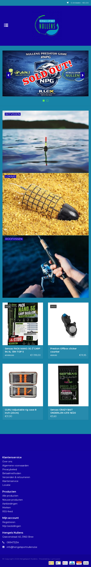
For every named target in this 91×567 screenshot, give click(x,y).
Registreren (8, 522)
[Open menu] (6, 25)
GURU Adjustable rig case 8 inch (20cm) (20, 411)
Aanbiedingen (9, 503)
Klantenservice (10, 481)
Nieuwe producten (12, 499)
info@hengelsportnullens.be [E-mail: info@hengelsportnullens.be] (22, 547)
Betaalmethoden (11, 473)
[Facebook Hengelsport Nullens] (42, 443)
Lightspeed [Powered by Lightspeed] (55, 559)
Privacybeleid (9, 469)
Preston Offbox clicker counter (63, 350)
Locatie (6, 485)
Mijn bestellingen (11, 526)
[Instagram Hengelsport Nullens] (48, 443)
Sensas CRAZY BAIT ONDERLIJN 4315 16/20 (63, 411)
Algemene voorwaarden (15, 465)
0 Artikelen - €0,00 (78, 3)
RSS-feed (7, 511)
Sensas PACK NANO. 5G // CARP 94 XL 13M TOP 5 (22, 350)
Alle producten (10, 495)
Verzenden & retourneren (16, 477)
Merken (6, 507)
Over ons (7, 461)
